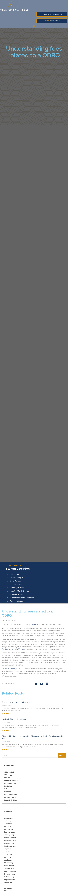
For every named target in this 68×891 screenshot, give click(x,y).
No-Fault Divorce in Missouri (14, 719)
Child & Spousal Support (19, 584)
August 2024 (8, 849)
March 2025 (8, 829)
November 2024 (10, 840)
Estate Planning (10, 783)
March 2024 (8, 863)
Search (61, 755)
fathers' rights (9, 789)
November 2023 (10, 874)
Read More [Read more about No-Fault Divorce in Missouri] (5, 730)
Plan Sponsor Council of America (13, 649)
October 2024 (9, 843)
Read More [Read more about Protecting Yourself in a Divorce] (5, 713)
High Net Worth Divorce (19, 591)
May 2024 (7, 857)
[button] (34, 26)
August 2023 (8, 882)
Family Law (14, 574)
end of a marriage (11, 669)
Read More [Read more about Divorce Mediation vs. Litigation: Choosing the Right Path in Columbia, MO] (5, 750)
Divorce (7, 778)
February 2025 (9, 832)
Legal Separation (10, 794)
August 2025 (8, 818)
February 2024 (9, 866)
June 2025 (8, 824)
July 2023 (7, 885)
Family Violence (16, 601)
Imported (7, 792)
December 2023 (10, 871)
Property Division (17, 588)
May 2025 (7, 826)
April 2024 (8, 860)
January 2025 (9, 835)
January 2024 (9, 868)
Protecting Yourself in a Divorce (16, 702)
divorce (35, 624)
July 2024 (7, 852)
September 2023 (10, 880)
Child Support (9, 775)
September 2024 (10, 846)
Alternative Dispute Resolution (22, 598)
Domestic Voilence (11, 780)
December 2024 (10, 838)
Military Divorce (16, 594)
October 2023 (9, 877)
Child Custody (9, 772)
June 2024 (8, 854)
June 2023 (8, 888)
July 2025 (7, 821)
